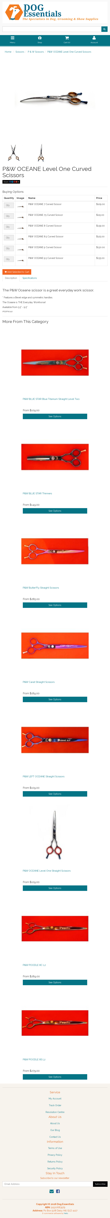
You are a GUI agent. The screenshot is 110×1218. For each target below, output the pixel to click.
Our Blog (55, 1130)
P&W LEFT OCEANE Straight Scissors (43, 776)
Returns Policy (55, 1161)
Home (8, 52)
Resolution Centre (55, 1112)
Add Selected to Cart (17, 272)
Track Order (55, 1105)
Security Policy (55, 1168)
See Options (55, 416)
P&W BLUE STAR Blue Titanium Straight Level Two (51, 399)
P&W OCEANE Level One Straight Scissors (47, 870)
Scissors (20, 52)
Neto (66, 1213)
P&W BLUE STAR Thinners (37, 493)
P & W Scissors (36, 52)
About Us (55, 1123)
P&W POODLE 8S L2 (34, 1059)
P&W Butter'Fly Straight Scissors (41, 587)
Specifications (29, 278)
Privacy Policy (55, 1155)
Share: (11, 182)
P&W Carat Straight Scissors (39, 682)
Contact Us (55, 1137)
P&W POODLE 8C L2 (34, 965)
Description (11, 278)
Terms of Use (55, 1148)
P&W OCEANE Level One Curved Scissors (69, 52)
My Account (55, 1098)
